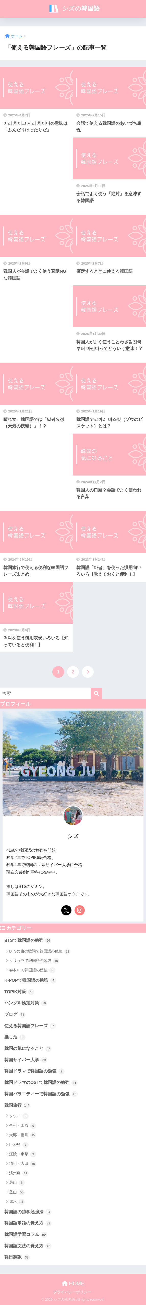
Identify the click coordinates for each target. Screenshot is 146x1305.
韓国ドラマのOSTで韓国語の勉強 (41, 1083)
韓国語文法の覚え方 (28, 1246)
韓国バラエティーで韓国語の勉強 (41, 1094)
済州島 (19, 1173)
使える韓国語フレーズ (30, 1026)
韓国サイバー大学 (25, 1060)
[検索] (96, 693)
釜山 (17, 1192)
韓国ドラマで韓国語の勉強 (34, 1071)
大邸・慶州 (22, 1135)
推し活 (15, 1037)
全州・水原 (22, 1126)
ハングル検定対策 (25, 1003)
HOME (73, 1283)
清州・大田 (22, 1164)
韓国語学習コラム (25, 1235)
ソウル (19, 1116)
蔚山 (17, 1183)
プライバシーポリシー (72, 1292)
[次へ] (88, 672)
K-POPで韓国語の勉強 (30, 980)
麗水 (17, 1202)
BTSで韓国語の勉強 (27, 941)
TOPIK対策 (19, 992)
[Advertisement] (36, 176)
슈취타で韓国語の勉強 (32, 970)
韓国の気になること (28, 1049)
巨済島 (19, 1145)
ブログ (15, 1015)
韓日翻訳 (17, 1257)
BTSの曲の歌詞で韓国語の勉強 (39, 951)
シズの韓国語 (73, 9)
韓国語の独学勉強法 (28, 1212)
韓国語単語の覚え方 (28, 1223)
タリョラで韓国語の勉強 (34, 961)
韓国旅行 (17, 1105)
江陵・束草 (22, 1154)
